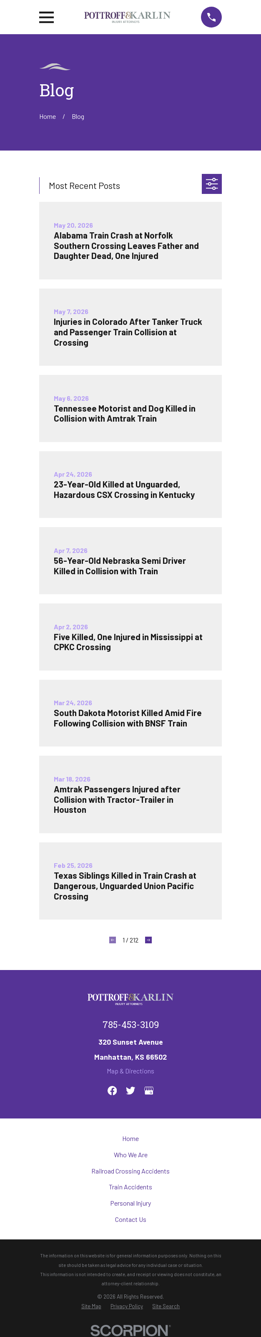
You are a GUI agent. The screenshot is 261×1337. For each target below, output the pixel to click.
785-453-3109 (131, 1026)
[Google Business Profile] (148, 1090)
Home (130, 1138)
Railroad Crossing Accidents (130, 1171)
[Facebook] (112, 1090)
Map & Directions (130, 1071)
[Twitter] (130, 1090)
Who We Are (131, 1155)
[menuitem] (91, 1306)
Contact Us (130, 1219)
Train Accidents (130, 1187)
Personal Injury (130, 1203)
